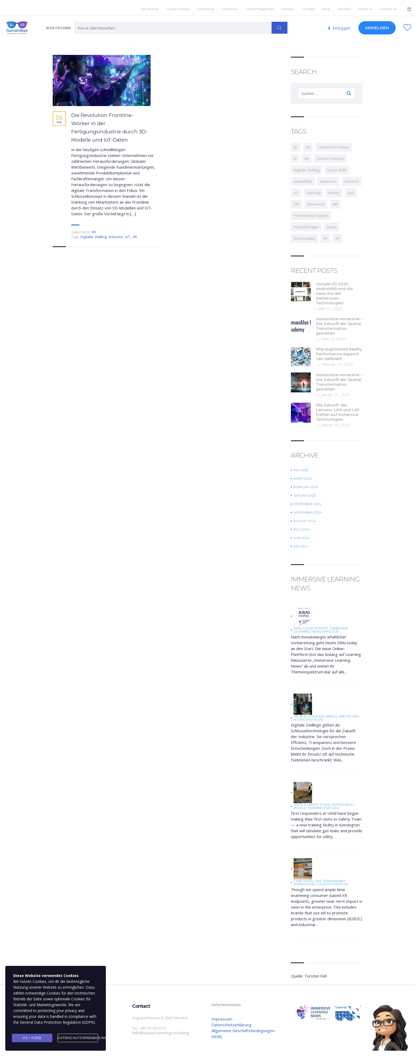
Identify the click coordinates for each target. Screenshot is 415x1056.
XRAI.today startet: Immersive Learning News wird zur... (321, 628)
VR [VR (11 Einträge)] (325, 236)
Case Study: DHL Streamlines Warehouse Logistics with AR (321, 881)
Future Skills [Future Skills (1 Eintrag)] (337, 168)
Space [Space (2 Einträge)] (332, 225)
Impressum (221, 1017)
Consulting (205, 7)
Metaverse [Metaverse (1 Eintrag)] (316, 202)
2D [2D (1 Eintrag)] (296, 145)
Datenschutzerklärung (231, 1023)
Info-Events (150, 7)
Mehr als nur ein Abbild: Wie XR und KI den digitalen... (326, 716)
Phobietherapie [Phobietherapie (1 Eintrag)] (306, 225)
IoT (128, 235)
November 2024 (308, 510)
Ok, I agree (32, 1038)
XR (94, 230)
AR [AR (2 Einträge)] (306, 156)
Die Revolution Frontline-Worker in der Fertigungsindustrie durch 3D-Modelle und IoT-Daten (109, 125)
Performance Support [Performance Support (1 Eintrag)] (311, 213)
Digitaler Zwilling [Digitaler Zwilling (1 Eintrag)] (306, 168)
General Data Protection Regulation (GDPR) (57, 1024)
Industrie (116, 235)
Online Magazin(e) (260, 7)
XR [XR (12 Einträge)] (337, 236)
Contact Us (388, 7)
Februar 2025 (306, 485)
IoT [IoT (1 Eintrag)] (296, 191)
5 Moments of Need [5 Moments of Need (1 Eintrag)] (333, 145)
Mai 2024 (301, 544)
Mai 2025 (301, 468)
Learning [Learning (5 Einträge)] (313, 191)
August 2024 (305, 519)
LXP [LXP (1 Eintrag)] (296, 202)
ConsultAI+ (229, 7)
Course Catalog (178, 7)
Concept (308, 7)
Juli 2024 (301, 527)
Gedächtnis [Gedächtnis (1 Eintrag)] (303, 179)
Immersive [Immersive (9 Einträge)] (328, 179)
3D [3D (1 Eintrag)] (308, 145)
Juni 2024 (302, 536)
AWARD (344, 7)
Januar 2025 (304, 493)
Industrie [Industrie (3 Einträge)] (352, 179)
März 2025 (303, 476)
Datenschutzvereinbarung (78, 1038)
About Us (365, 7)
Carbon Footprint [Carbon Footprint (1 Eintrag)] (330, 156)
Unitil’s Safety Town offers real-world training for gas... (324, 804)
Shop (326, 7)
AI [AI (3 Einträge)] (295, 156)
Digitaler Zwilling (93, 235)
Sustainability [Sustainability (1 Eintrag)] (304, 236)
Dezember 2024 (307, 502)
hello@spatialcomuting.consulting (159, 1031)
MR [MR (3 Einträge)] (335, 202)
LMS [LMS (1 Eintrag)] (351, 191)
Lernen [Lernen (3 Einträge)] (334, 191)
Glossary (287, 7)
